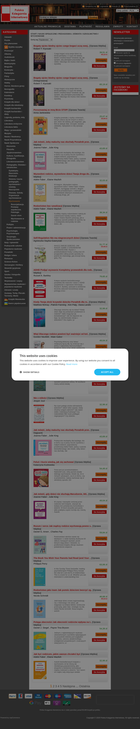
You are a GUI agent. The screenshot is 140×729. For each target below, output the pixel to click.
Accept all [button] (107, 372)
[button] (29, 372)
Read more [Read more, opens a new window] (71, 364)
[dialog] (70, 365)
